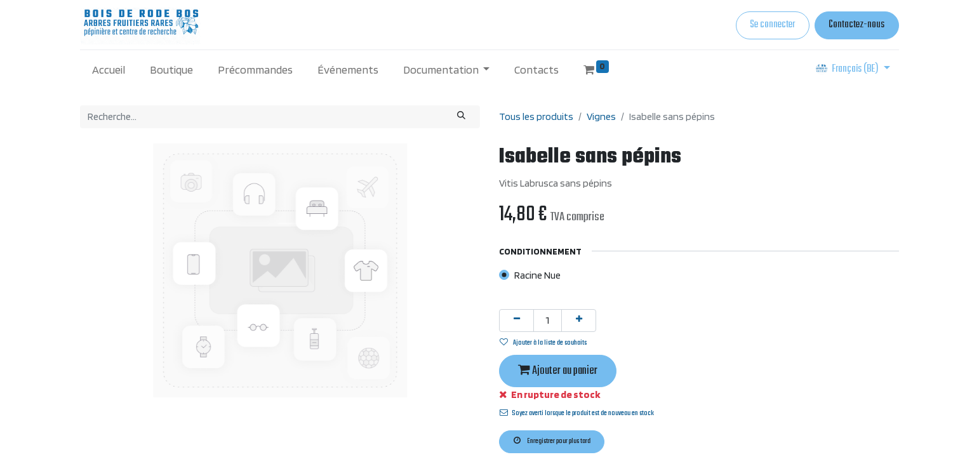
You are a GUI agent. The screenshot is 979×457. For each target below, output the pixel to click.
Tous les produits (536, 116)
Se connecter (772, 25)
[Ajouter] (578, 320)
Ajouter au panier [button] (557, 371)
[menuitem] (109, 69)
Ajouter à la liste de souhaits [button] (543, 342)
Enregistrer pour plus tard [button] (552, 441)
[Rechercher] (461, 116)
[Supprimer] (516, 320)
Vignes (601, 116)
